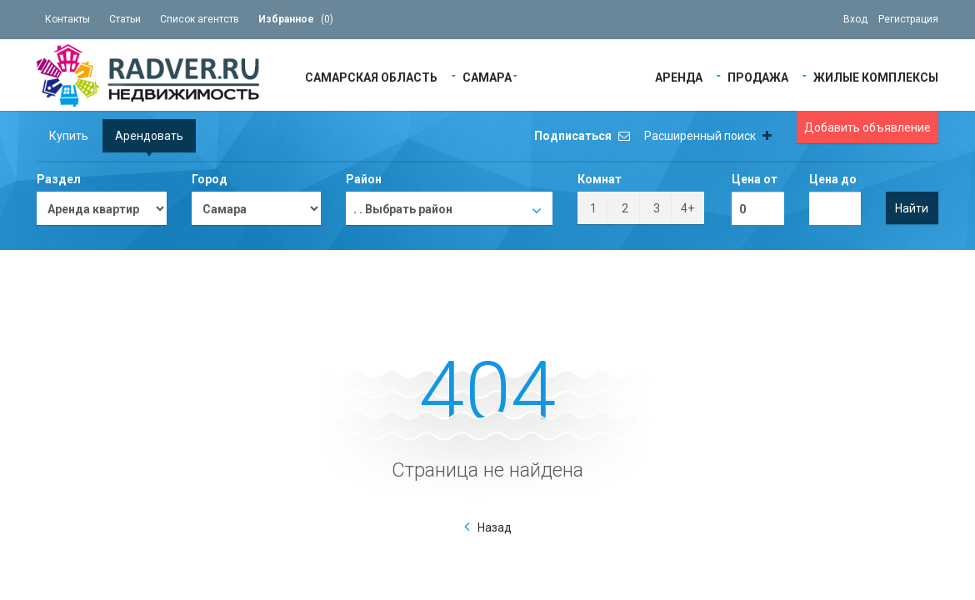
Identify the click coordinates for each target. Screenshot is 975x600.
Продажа (758, 76)
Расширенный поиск (708, 135)
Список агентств (199, 19)
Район (364, 179)
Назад (495, 527)
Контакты (67, 19)
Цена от (755, 179)
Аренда (678, 76)
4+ (687, 208)
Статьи (125, 19)
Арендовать (149, 135)
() (295, 19)
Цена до (833, 179)
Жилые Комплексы (875, 76)
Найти (911, 208)
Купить (68, 135)
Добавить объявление (867, 127)
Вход (855, 19)
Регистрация (908, 19)
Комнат (600, 179)
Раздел (59, 179)
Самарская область (371, 76)
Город (210, 179)
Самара (487, 76)
